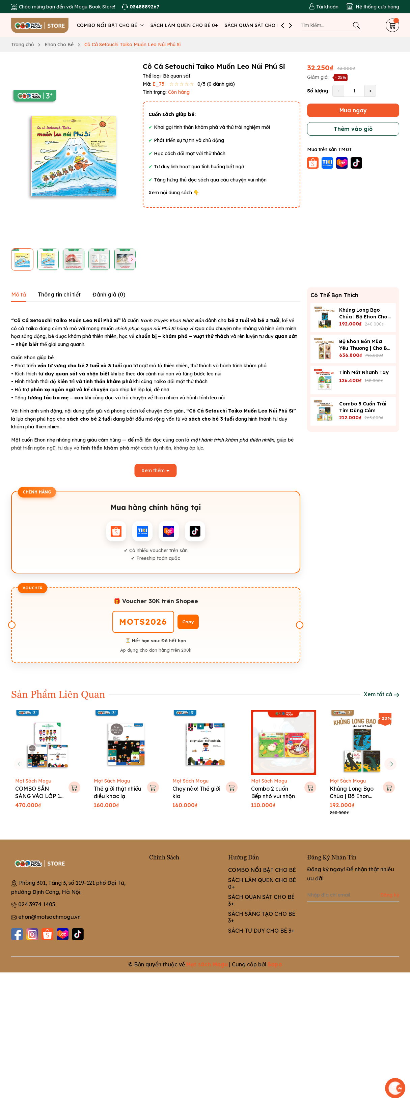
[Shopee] (47, 934)
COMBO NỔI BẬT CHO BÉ (110, 25)
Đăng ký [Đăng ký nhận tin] (389, 895)
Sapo (275, 964)
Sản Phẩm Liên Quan (58, 693)
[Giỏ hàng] (392, 25)
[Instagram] (32, 934)
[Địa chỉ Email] (353, 895)
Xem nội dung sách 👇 (173, 193)
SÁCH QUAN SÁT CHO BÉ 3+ (257, 25)
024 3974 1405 (36, 904)
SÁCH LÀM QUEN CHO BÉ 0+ (184, 25)
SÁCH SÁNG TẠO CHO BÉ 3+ (261, 917)
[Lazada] (63, 934)
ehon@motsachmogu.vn (49, 916)
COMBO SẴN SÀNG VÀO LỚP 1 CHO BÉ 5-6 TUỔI (38, 796)
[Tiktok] (78, 934)
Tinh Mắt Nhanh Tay (364, 372)
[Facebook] (17, 934)
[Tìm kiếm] (356, 25)
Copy (188, 622)
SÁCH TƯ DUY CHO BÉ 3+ (261, 930)
